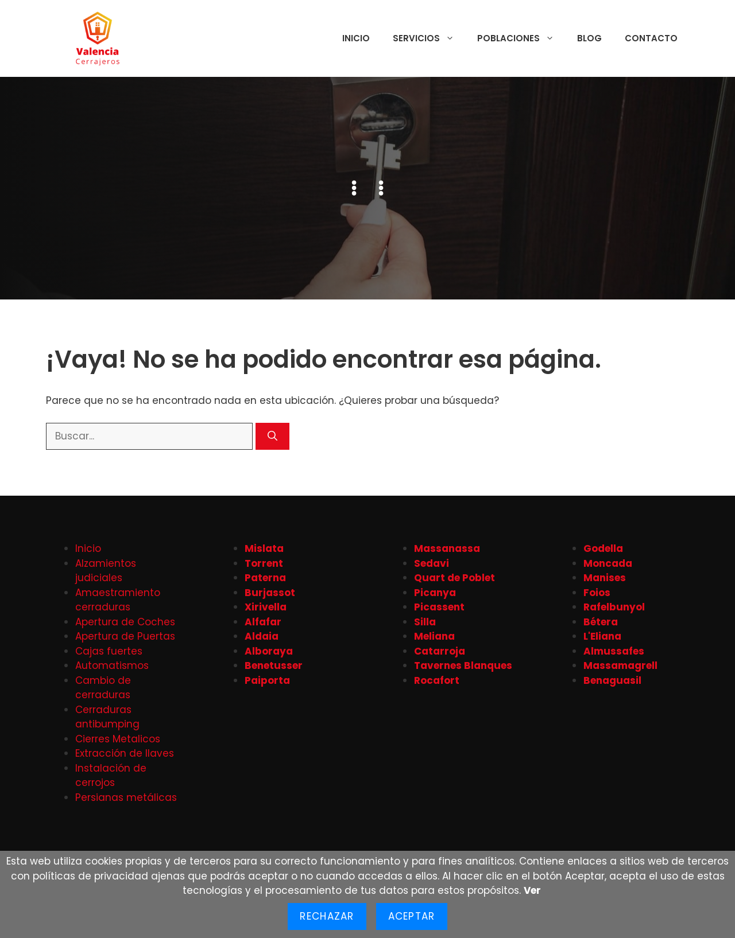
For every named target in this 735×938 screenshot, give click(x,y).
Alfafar (263, 622)
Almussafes (613, 651)
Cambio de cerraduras (103, 688)
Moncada (607, 563)
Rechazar (327, 916)
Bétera (600, 622)
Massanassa (447, 548)
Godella (603, 548)
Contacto (651, 38)
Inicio (356, 38)
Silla (425, 622)
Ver (532, 890)
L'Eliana (602, 636)
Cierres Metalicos (117, 739)
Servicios (429, 38)
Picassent (439, 607)
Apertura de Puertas (125, 636)
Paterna (265, 578)
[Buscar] (272, 436)
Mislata (264, 548)
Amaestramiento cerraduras (117, 600)
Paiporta (267, 680)
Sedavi (431, 563)
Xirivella (266, 607)
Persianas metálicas (126, 797)
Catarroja (439, 651)
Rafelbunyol (614, 607)
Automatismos (112, 665)
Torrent (264, 563)
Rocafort (436, 680)
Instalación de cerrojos (110, 775)
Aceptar (411, 916)
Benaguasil (612, 680)
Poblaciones (521, 38)
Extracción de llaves (124, 753)
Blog (589, 38)
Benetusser (274, 665)
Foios (596, 593)
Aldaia (261, 636)
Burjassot (270, 593)
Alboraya (269, 651)
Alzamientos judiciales (105, 570)
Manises (604, 578)
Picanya (435, 593)
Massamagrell (620, 665)
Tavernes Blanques (463, 665)
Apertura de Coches (125, 622)
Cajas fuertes (108, 651)
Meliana (434, 636)
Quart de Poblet (454, 578)
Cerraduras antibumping (107, 717)
